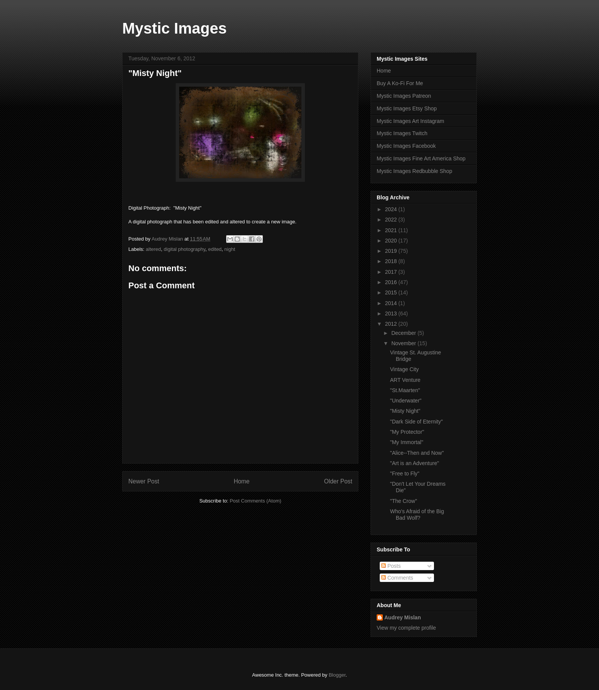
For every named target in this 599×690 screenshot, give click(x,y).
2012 (391, 324)
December (404, 333)
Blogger (337, 675)
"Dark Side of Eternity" (416, 422)
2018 (391, 261)
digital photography (185, 249)
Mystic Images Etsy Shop (407, 108)
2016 (391, 282)
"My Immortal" (406, 442)
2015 (391, 292)
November (404, 343)
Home (242, 481)
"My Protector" (407, 432)
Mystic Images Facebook (406, 146)
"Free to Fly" (404, 473)
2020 (391, 241)
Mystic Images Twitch (402, 133)
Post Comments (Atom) (255, 501)
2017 (391, 272)
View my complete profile (406, 628)
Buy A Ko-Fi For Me (400, 83)
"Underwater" (405, 401)
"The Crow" (403, 501)
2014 (391, 303)
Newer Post (143, 481)
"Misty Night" (405, 411)
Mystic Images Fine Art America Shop (421, 158)
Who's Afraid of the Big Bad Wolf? (417, 514)
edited (215, 249)
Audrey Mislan (402, 617)
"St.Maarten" (405, 390)
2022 (391, 220)
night (229, 249)
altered (153, 249)
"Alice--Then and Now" (417, 453)
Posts (391, 566)
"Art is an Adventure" (414, 463)
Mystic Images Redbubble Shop (414, 171)
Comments (397, 578)
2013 (391, 313)
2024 (391, 209)
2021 (391, 230)
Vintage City (404, 369)
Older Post (338, 481)
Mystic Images (174, 28)
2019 (391, 251)
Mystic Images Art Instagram (410, 121)
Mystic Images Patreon (404, 96)
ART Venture (405, 380)
